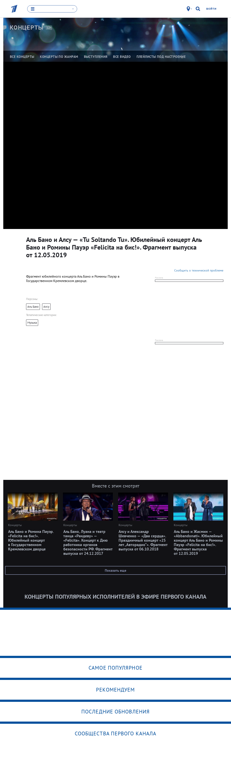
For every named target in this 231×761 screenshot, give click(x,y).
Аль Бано (33, 307)
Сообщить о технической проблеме (198, 270)
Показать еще (115, 570)
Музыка (32, 323)
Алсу (46, 307)
